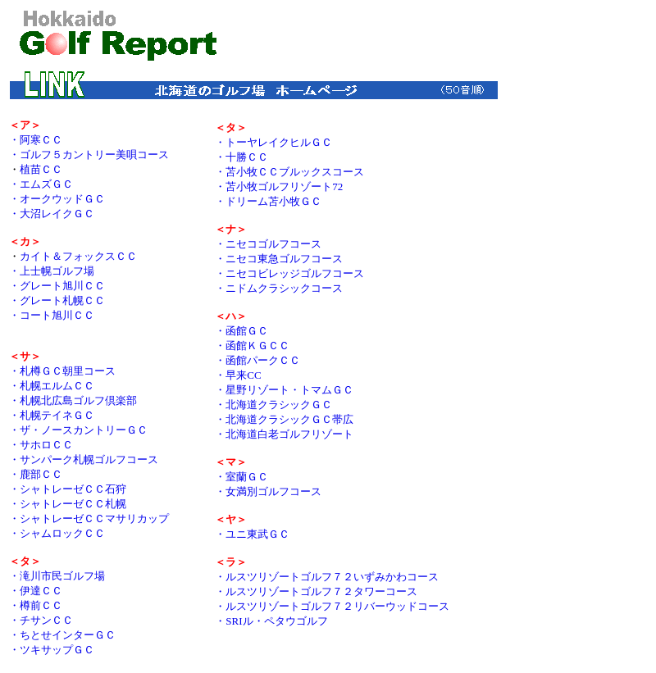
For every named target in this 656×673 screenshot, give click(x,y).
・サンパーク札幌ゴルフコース (83, 459)
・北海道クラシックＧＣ (273, 404)
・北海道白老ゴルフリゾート (284, 434)
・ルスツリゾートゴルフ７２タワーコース (316, 591)
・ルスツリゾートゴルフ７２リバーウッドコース (332, 606)
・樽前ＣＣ (35, 605)
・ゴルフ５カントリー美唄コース (89, 154)
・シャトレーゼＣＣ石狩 (67, 489)
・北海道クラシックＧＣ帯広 (284, 419)
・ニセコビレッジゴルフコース (289, 273)
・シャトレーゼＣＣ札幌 (67, 504)
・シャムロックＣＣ (57, 533)
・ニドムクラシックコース (279, 288)
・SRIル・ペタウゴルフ (271, 621)
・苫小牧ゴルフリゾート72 (279, 186)
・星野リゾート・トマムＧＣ (284, 390)
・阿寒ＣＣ (35, 140)
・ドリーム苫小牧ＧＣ (268, 201)
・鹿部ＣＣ (35, 474)
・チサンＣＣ (41, 620)
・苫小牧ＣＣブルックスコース (289, 172)
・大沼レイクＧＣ (51, 213)
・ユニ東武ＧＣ (252, 534)
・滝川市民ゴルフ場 (57, 576)
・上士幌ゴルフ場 (51, 271)
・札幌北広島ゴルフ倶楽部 (73, 400)
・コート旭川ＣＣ (51, 315)
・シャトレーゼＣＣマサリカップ (89, 518)
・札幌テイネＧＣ (51, 415)
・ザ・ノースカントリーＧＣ (78, 430)
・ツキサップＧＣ (51, 649)
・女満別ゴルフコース (268, 491)
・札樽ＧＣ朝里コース (62, 371)
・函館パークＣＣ (257, 360)
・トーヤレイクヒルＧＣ (273, 142)
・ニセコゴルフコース (268, 244)
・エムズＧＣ (41, 184)
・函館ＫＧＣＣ (252, 345)
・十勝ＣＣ (241, 157)
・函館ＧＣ (241, 331)
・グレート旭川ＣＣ (57, 286)
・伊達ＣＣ (35, 590)
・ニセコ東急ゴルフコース (279, 258)
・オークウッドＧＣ (57, 199)
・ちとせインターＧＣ (62, 635)
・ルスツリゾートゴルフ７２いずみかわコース (327, 577)
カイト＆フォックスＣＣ (78, 256)
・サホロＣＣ (41, 445)
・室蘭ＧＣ (241, 477)
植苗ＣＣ (41, 169)
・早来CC (238, 375)
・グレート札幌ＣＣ (57, 300)
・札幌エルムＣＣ (51, 386)
